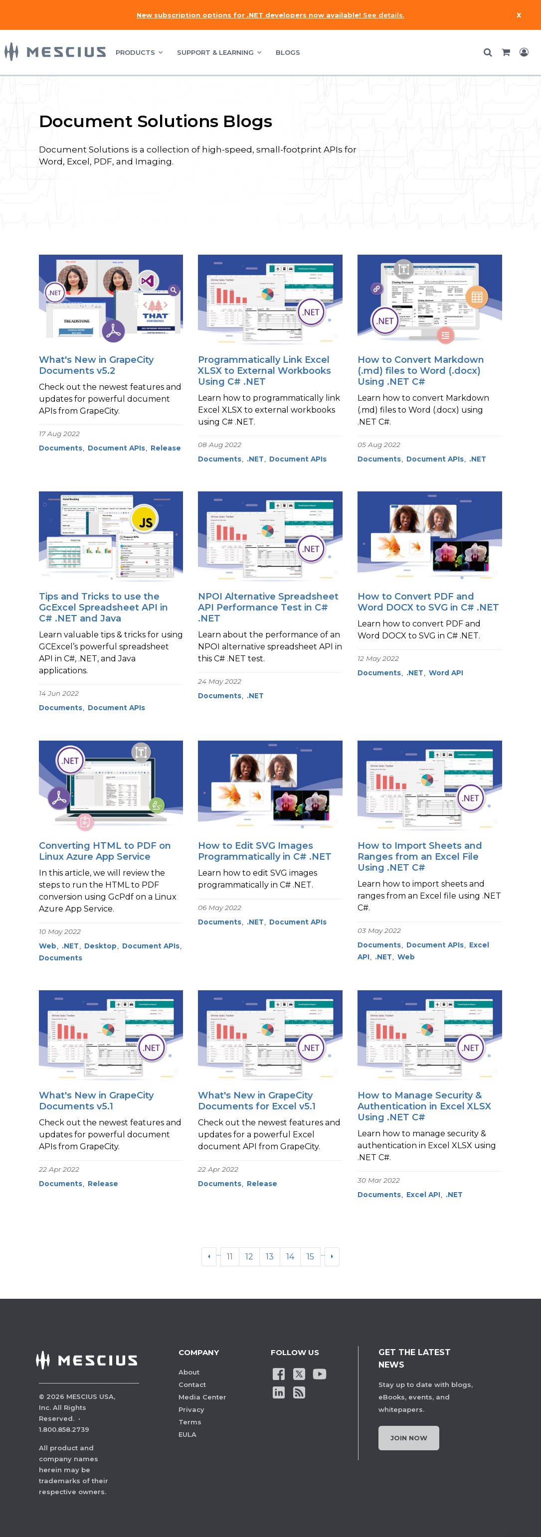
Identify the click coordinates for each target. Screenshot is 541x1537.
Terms (190, 1422)
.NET (255, 459)
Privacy (191, 1409)
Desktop (100, 946)
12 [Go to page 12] (249, 1256)
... (218, 1253)
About (189, 1372)
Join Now (408, 1438)
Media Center (202, 1397)
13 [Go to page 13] (270, 1256)
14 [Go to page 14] (290, 1256)
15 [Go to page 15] (310, 1256)
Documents (60, 448)
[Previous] (208, 1256)
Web (47, 946)
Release (166, 448)
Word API (446, 673)
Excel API (423, 1195)
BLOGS (288, 52)
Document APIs (116, 448)
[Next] (332, 1256)
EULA (187, 1434)
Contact (192, 1384)
